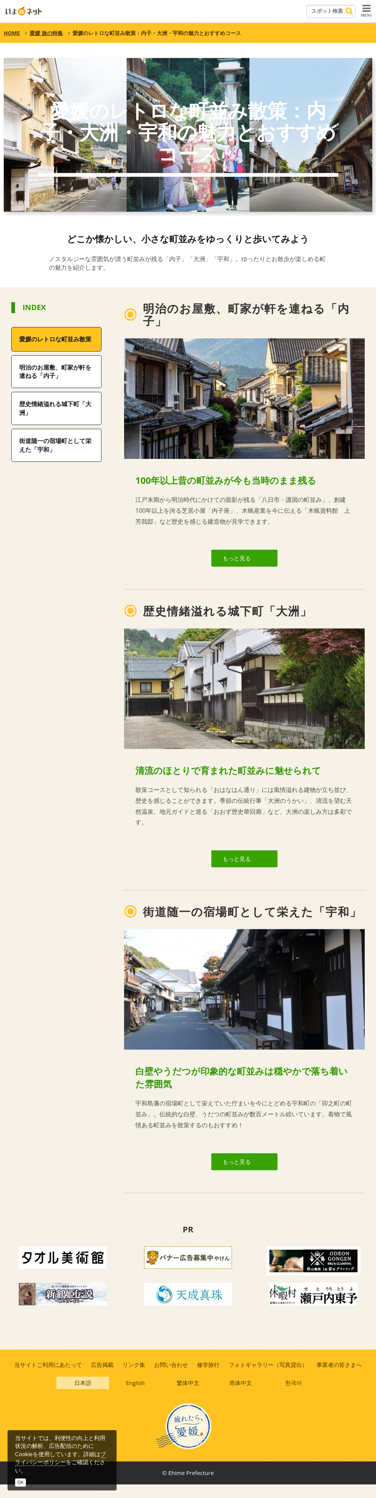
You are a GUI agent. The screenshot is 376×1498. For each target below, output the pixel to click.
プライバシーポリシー (60, 1458)
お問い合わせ (171, 1376)
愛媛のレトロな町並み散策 (55, 339)
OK (20, 1482)
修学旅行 (208, 1376)
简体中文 (241, 1395)
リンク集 (133, 1376)
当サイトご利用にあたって (47, 1376)
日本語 (82, 1395)
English (135, 1395)
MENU (366, 10)
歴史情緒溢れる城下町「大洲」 (55, 408)
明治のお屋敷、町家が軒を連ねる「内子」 (55, 371)
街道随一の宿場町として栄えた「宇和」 (55, 445)
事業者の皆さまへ (340, 1376)
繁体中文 (188, 1395)
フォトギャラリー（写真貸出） (268, 1376)
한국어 (293, 1395)
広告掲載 (101, 1376)
